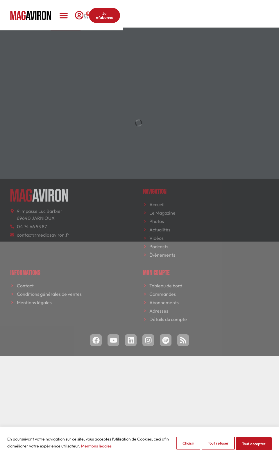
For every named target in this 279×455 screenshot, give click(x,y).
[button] (139, 8)
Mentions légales (112, 446)
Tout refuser (208, 443)
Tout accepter (251, 443)
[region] (139, 441)
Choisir (172, 443)
